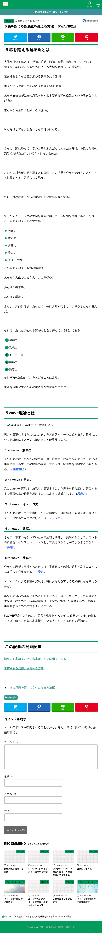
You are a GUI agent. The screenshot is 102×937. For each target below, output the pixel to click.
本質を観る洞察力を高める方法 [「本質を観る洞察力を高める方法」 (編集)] (24, 668)
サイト (8, 814)
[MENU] (98, 4)
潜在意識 (9, 21)
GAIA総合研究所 (44, 931)
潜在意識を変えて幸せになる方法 (31, 687)
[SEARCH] (89, 4)
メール (10, 797)
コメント (11, 741)
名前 (8, 780)
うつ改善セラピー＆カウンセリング (51, 12)
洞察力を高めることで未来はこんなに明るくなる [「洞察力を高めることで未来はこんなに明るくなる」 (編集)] (35, 658)
